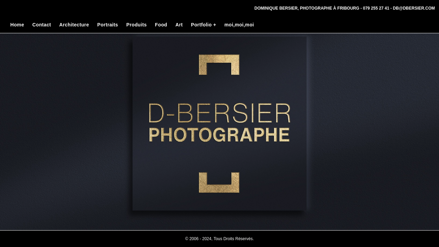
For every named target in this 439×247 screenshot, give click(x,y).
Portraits (107, 24)
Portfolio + (203, 24)
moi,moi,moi (239, 24)
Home (17, 24)
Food (161, 24)
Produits (136, 24)
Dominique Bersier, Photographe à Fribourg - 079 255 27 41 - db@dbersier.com (344, 8)
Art (178, 24)
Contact (41, 24)
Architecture (74, 24)
